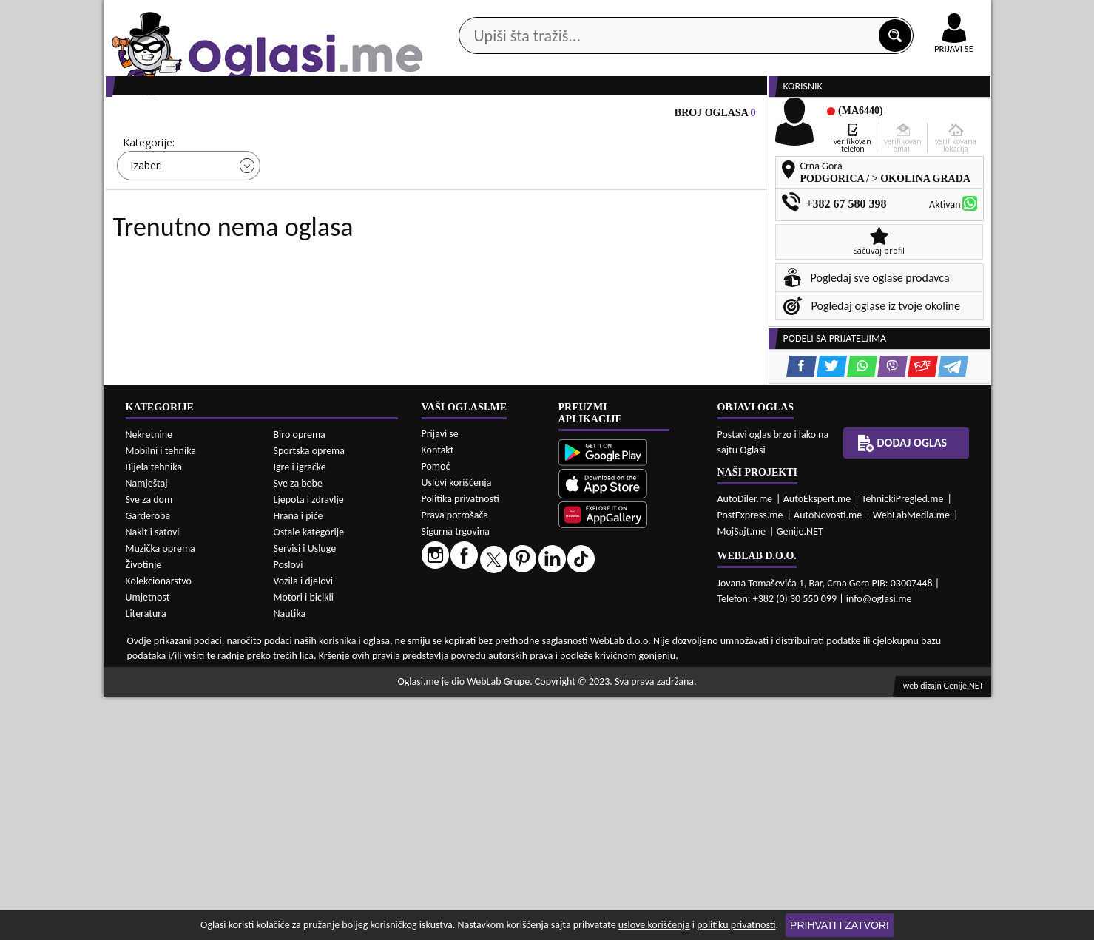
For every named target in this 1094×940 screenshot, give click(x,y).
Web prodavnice (324, 117)
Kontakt (820, 14)
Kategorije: (149, 199)
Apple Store (560, 14)
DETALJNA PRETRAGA (273, 265)
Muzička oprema (160, 791)
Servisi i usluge (716, 117)
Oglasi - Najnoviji (669, 221)
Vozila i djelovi (304, 824)
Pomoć (436, 709)
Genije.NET (800, 774)
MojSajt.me (741, 774)
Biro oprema (299, 678)
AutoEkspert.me (817, 742)
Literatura (146, 857)
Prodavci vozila (443, 117)
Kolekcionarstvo (159, 824)
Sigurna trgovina (456, 774)
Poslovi (288, 808)
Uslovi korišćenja (457, 726)
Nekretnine (149, 678)
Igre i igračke (300, 710)
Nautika (290, 857)
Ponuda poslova (834, 117)
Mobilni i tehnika (161, 694)
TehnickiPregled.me (903, 742)
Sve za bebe (298, 726)
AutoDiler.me (745, 742)
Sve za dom (149, 743)
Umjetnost (148, 840)
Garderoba (148, 759)
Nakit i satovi (153, 775)
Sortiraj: (635, 199)
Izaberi (146, 222)
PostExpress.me (750, 758)
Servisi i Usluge (305, 791)
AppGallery (652, 15)
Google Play (465, 14)
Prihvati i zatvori (839, 925)
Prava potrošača (455, 758)
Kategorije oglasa (199, 117)
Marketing (739, 15)
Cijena (302, 199)
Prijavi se (440, 677)
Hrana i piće (298, 759)
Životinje (144, 808)
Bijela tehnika (154, 710)
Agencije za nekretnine (581, 117)
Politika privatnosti (460, 742)
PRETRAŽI (599, 265)
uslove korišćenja (654, 925)
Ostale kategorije (309, 775)
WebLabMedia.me (911, 758)
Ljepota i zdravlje (309, 743)
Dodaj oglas (945, 117)
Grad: (464, 199)
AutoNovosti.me (828, 758)
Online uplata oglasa (924, 15)
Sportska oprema (309, 694)
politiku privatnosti (736, 925)
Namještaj (147, 726)
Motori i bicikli (304, 840)
